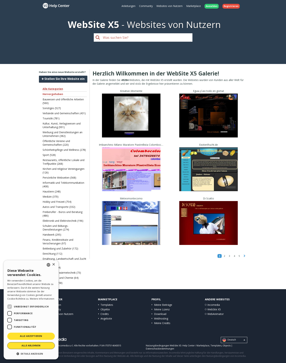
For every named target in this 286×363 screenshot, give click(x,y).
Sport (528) (49, 155)
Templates (107, 305)
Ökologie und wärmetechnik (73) (62, 272)
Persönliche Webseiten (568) (59, 177)
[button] (31, 353)
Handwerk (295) (52, 234)
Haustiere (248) (52, 191)
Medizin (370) (50, 196)
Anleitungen (128, 6)
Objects (227, 345)
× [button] (53, 264)
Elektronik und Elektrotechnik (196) (63, 220)
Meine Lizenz (162, 309)
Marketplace (193, 6)
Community (146, 6)
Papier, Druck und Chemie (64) (61, 277)
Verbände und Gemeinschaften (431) (64, 113)
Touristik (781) (51, 118)
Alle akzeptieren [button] (31, 336)
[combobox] (48, 265)
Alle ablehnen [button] (31, 345)
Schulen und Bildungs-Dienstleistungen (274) (56, 227)
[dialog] (31, 309)
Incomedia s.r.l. (65, 345)
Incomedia (213, 305)
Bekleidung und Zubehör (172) (60, 248)
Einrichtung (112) (52, 253)
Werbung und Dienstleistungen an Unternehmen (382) (62, 134)
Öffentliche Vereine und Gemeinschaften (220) (56, 142)
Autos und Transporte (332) (59, 207)
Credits (105, 314)
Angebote (106, 318)
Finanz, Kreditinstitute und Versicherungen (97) (58, 241)
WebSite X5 (214, 309)
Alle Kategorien (53, 88)
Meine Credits (162, 323)
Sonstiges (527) (52, 108)
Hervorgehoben (53, 94)
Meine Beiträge (163, 305)
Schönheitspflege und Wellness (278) (64, 150)
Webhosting (161, 318)
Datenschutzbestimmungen (160, 348)
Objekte (105, 309)
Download (160, 314)
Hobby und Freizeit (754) (57, 201)
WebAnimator (215, 314)
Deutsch (233, 340)
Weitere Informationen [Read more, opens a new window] (42, 298)
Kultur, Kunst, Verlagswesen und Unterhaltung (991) (62, 125)
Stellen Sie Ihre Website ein (63, 79)
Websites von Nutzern (169, 6)
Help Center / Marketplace (195, 345)
